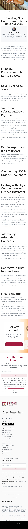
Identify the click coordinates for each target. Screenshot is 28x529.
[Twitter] (4, 418)
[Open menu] (26, 2)
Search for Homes (6, 432)
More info (6, 523)
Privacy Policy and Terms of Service (16, 388)
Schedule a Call (5, 447)
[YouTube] (9, 418)
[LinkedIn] (6, 418)
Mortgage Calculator (6, 451)
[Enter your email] (15, 372)
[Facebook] (2, 418)
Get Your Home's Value (7, 449)
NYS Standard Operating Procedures (10, 458)
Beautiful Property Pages (7, 436)
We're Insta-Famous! (6, 441)
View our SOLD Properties (7, 454)
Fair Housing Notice (6, 456)
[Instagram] (11, 418)
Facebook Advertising (6, 443)
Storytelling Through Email (8, 445)
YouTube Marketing (6, 438)
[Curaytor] (8, 425)
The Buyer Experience (7, 434)
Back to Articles (7, 12)
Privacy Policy (14, 497)
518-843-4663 (23, 518)
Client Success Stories (6, 430)
